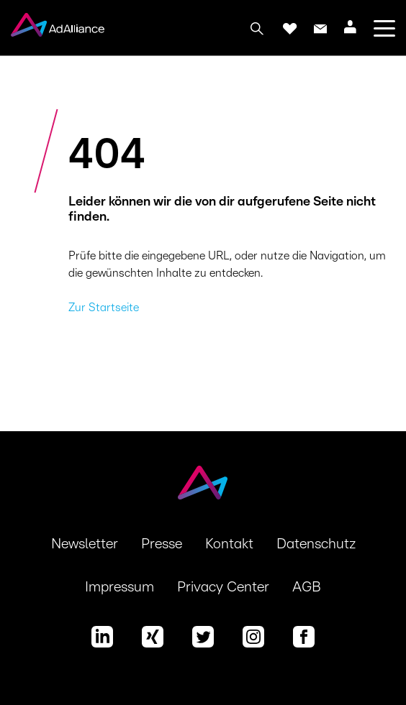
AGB (306, 587)
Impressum (119, 587)
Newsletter (84, 544)
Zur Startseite (103, 307)
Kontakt (229, 544)
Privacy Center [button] (223, 587)
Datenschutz (316, 544)
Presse (161, 544)
